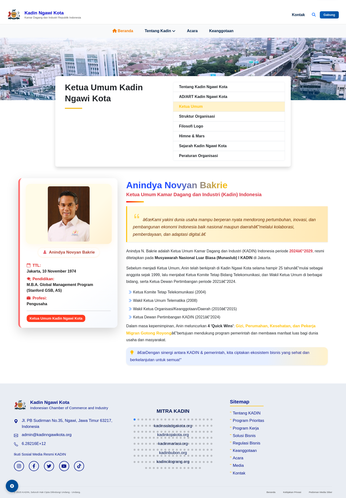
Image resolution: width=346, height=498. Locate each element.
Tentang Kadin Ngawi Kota (203, 87)
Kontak (298, 15)
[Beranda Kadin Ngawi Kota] (44, 15)
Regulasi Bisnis (246, 443)
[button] (135, 419)
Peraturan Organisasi (198, 156)
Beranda (122, 31)
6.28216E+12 (34, 443)
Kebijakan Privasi (292, 492)
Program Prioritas (248, 420)
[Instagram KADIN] (19, 466)
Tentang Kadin (160, 31)
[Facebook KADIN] (34, 466)
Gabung (329, 15)
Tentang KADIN (247, 413)
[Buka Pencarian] (314, 15)
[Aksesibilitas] (12, 486)
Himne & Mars (192, 136)
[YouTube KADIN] (64, 466)
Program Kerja (246, 428)
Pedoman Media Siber (320, 492)
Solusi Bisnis (244, 435)
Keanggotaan (221, 31)
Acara (192, 31)
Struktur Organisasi (197, 116)
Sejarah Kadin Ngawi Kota (203, 146)
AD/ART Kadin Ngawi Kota (203, 97)
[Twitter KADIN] (49, 466)
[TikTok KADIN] (79, 466)
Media (238, 465)
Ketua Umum (191, 106)
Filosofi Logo (191, 126)
